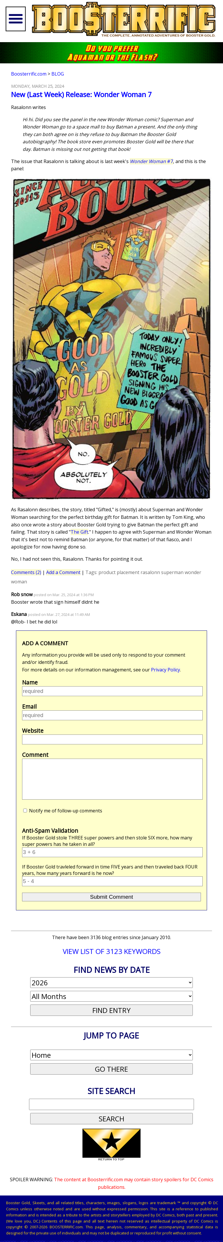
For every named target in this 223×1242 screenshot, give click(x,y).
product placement (118, 572)
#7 (151, 161)
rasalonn (150, 572)
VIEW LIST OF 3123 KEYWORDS (112, 951)
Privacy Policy (165, 669)
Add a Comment (63, 572)
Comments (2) (26, 572)
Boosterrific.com (28, 74)
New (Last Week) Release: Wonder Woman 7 (81, 94)
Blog (57, 74)
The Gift (79, 532)
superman (172, 572)
